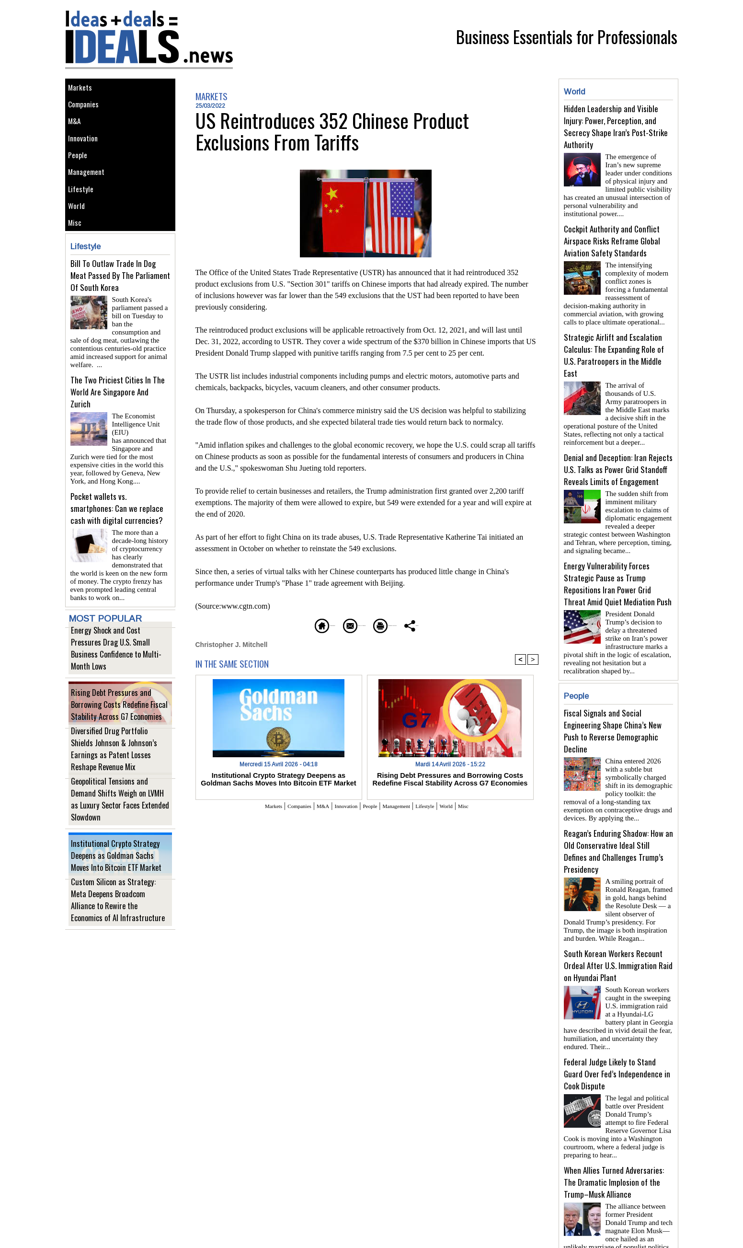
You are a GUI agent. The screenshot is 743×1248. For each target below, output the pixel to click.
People (80, 176)
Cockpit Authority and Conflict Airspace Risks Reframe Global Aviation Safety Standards (612, 237)
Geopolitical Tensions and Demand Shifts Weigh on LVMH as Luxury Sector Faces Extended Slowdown (120, 821)
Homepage (273, 624)
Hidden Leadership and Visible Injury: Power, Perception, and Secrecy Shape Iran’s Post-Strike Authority (616, 126)
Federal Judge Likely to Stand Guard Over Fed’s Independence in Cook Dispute (617, 1043)
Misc (77, 262)
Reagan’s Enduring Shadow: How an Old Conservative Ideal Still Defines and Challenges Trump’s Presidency (618, 828)
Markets (82, 89)
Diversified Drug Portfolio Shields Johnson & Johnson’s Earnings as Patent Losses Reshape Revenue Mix (120, 771)
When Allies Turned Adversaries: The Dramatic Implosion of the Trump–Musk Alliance (614, 1148)
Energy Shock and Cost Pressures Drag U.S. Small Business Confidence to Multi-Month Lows (120, 670)
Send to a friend (338, 624)
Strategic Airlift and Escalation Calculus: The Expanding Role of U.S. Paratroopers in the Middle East (614, 347)
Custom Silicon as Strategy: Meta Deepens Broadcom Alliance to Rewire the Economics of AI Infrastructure (118, 922)
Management (90, 197)
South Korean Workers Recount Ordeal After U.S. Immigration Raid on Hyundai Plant (618, 939)
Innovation (86, 154)
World (79, 240)
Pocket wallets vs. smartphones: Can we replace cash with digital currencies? (116, 526)
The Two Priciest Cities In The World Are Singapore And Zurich (117, 421)
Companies (87, 111)
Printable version (412, 624)
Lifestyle (83, 219)
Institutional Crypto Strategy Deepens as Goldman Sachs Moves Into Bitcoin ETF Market (118, 871)
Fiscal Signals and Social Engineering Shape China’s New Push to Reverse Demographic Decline (613, 712)
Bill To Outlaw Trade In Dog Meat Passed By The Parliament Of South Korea (120, 317)
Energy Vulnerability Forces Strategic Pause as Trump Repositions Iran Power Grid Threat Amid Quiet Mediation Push (618, 568)
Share (470, 624)
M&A (77, 133)
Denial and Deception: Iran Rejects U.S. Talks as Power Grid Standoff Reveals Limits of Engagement (618, 458)
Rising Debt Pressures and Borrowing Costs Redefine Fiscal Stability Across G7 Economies (118, 720)
